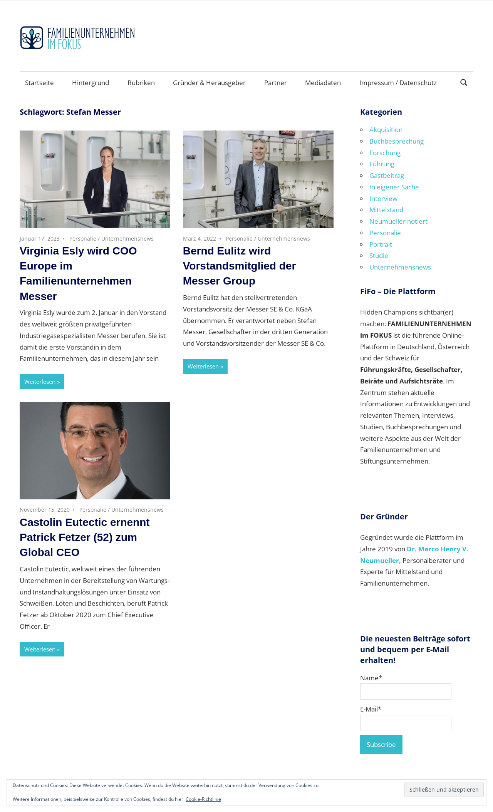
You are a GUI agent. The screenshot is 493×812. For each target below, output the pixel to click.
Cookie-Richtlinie (203, 799)
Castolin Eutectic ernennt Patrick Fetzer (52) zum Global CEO (85, 537)
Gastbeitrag (386, 175)
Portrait (380, 244)
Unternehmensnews (127, 238)
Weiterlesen (39, 381)
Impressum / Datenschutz (398, 82)
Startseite (39, 82)
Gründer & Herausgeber (209, 82)
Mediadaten (323, 82)
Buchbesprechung (396, 141)
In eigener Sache (394, 186)
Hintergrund (90, 82)
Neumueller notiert (398, 221)
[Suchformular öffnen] (464, 82)
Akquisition (385, 129)
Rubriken (141, 82)
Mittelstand (386, 209)
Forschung (385, 152)
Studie (378, 255)
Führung (381, 163)
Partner (275, 82)
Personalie (82, 238)
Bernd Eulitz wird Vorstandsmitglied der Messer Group (239, 266)
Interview (383, 198)
